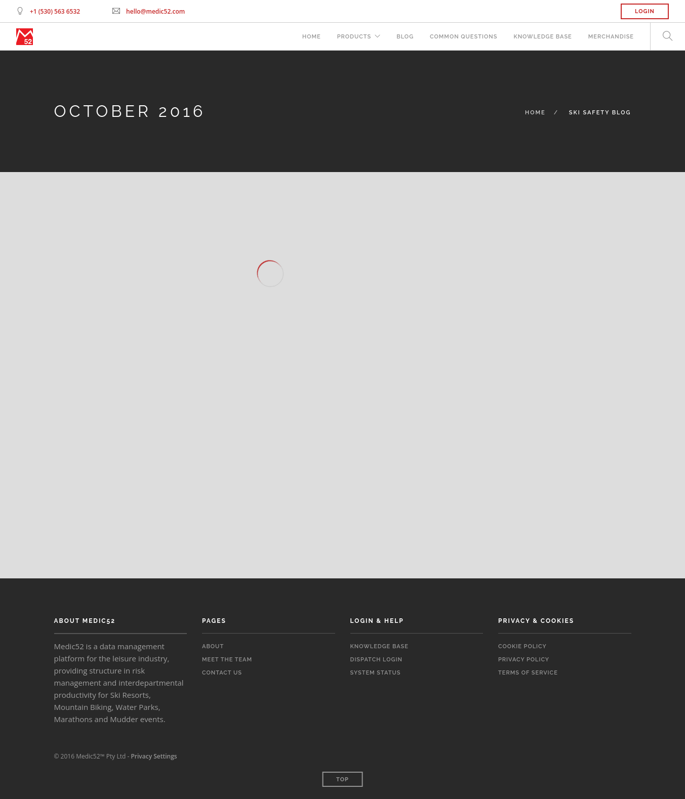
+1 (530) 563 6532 (55, 11)
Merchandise (611, 36)
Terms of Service (528, 672)
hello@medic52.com (155, 11)
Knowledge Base (542, 36)
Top (342, 779)
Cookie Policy (522, 646)
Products (354, 36)
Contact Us (222, 672)
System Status (375, 672)
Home (311, 36)
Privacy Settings (154, 756)
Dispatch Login (376, 659)
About (213, 646)
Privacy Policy (523, 659)
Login (645, 11)
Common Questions (463, 36)
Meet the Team (227, 659)
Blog (405, 36)
